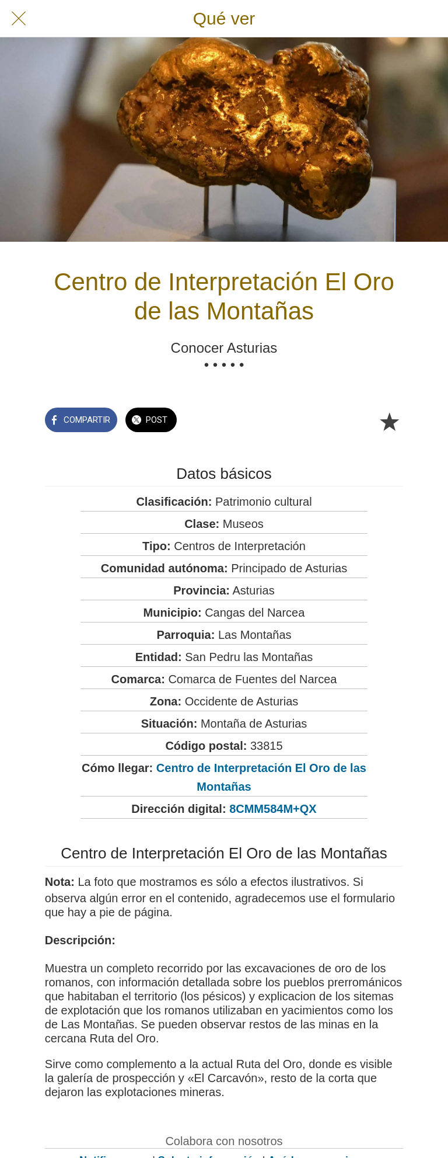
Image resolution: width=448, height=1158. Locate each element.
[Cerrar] (19, 19)
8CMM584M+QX (273, 808)
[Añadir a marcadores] (389, 421)
